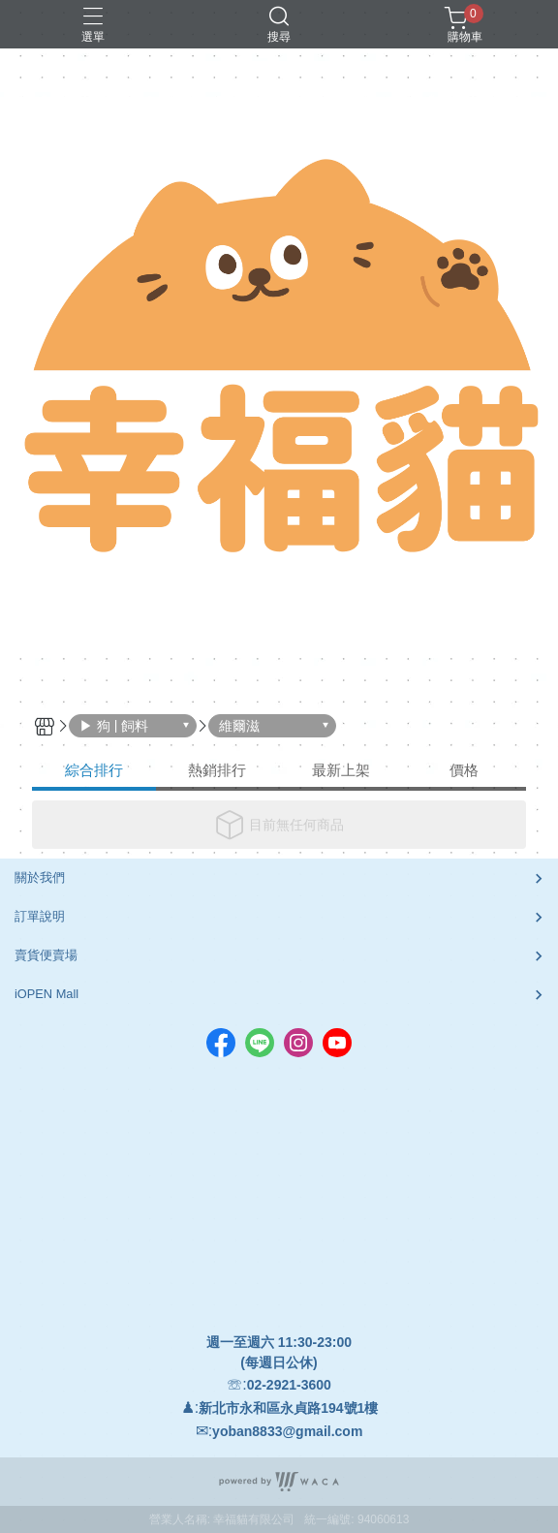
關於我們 (40, 877)
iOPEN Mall (46, 993)
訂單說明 (40, 916)
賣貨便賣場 (46, 955)
